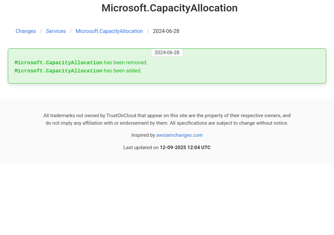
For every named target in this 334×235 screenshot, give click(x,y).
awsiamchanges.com (179, 135)
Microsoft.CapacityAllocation (109, 31)
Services (56, 31)
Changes (26, 31)
